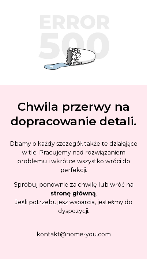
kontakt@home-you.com (74, 234)
